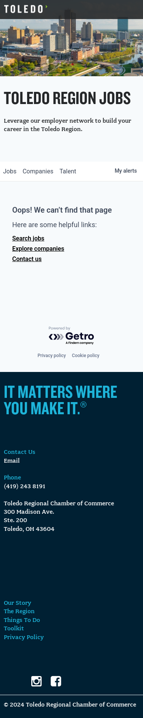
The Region (19, 612)
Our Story (17, 603)
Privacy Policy (24, 638)
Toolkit (14, 629)
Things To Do (22, 620)
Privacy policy (51, 355)
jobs (9, 171)
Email (12, 461)
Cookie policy (86, 355)
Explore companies (38, 248)
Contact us (27, 259)
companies (37, 171)
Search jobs (28, 238)
